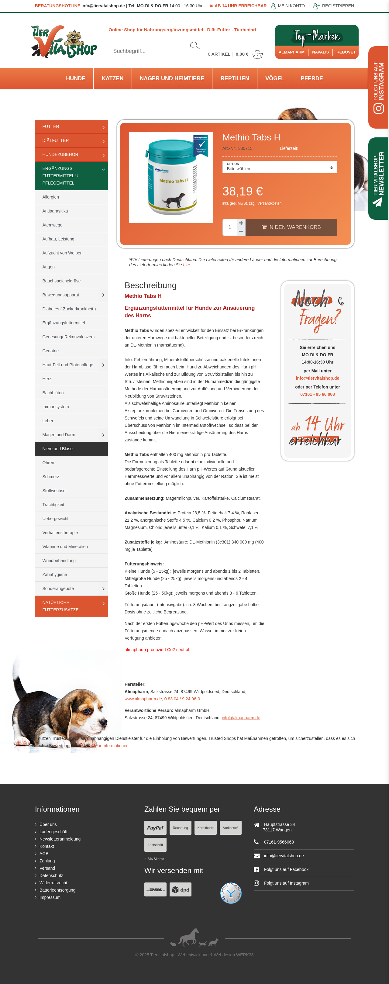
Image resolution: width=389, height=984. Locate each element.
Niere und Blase (58, 448)
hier (186, 264)
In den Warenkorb (291, 227)
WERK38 (245, 954)
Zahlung (47, 860)
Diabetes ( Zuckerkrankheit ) (69, 308)
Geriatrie (51, 350)
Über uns (48, 824)
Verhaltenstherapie (60, 532)
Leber (48, 420)
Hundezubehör (60, 154)
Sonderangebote (58, 588)
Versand (47, 868)
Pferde (312, 78)
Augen (49, 266)
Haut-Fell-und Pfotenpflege (68, 364)
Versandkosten (269, 203)
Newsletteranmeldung (60, 839)
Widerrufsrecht (53, 882)
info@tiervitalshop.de (317, 378)
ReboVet (346, 52)
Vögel (274, 78)
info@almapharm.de (241, 717)
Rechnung (180, 828)
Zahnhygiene (55, 574)
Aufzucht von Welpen (63, 252)
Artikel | (236, 54)
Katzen (113, 78)
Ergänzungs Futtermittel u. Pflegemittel (61, 175)
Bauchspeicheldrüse (62, 280)
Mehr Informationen (110, 745)
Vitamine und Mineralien (65, 546)
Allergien (51, 197)
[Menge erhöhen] (241, 223)
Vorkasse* (230, 828)
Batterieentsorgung (57, 890)
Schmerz (51, 476)
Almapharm (292, 52)
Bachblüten (53, 392)
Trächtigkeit (53, 504)
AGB (44, 853)
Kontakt (47, 846)
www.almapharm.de (143, 698)
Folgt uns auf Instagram (281, 883)
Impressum (50, 897)
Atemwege (53, 225)
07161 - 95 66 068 (317, 394)
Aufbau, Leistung (58, 239)
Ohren (48, 462)
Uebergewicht (56, 518)
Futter (51, 126)
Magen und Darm (59, 434)
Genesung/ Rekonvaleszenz (69, 336)
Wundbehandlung (59, 560)
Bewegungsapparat (61, 294)
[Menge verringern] (241, 231)
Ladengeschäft (53, 831)
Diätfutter (56, 140)
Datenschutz (51, 875)
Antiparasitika (55, 211)
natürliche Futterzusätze (61, 606)
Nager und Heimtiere (172, 78)
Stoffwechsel (55, 490)
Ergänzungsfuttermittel (64, 322)
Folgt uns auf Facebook (281, 869)
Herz (47, 378)
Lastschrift (155, 845)
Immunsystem (56, 406)
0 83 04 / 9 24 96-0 (181, 698)
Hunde (75, 78)
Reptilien (235, 78)
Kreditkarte (206, 828)
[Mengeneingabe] (229, 227)
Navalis (320, 52)
